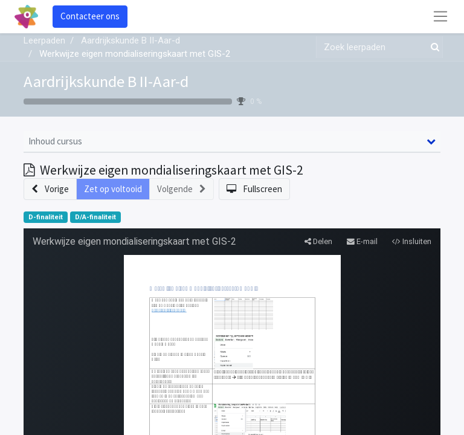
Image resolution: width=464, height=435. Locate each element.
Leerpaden (44, 40)
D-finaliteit (45, 217)
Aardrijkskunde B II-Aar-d (106, 81)
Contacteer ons (90, 16)
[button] (50, 189)
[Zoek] (432, 47)
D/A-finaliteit (95, 217)
